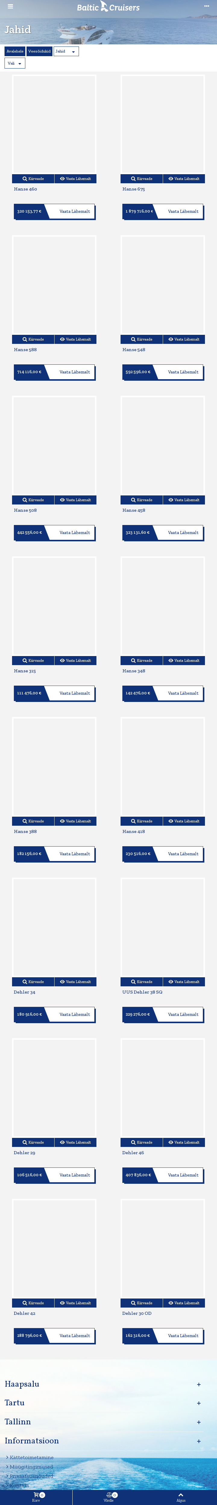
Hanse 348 (133, 671)
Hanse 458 (133, 510)
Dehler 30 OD (137, 1313)
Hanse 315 (25, 671)
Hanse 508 (25, 510)
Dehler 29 (24, 1152)
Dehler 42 (24, 1313)
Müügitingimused (29, 1467)
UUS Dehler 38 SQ (142, 992)
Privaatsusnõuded (29, 1476)
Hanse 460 (25, 189)
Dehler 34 (24, 992)
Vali (11, 63)
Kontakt (17, 1485)
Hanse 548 (133, 349)
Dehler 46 (133, 1152)
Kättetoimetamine (29, 1457)
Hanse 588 (25, 349)
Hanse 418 (133, 831)
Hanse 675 (133, 189)
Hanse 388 (25, 831)
